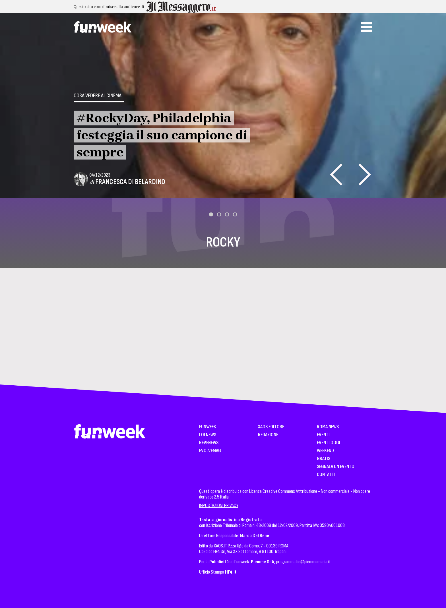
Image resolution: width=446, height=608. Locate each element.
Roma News (328, 427)
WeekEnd (325, 451)
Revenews (208, 443)
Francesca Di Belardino (130, 181)
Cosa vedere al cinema (97, 95)
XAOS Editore (271, 427)
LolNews (207, 435)
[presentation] (336, 174)
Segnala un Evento (335, 467)
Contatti (326, 474)
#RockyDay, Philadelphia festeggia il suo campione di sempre (162, 135)
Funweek (207, 427)
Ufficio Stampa (211, 572)
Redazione (268, 435)
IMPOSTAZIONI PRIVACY (218, 505)
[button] (211, 214)
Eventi (323, 435)
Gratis (323, 459)
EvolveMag (210, 451)
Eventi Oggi (328, 443)
